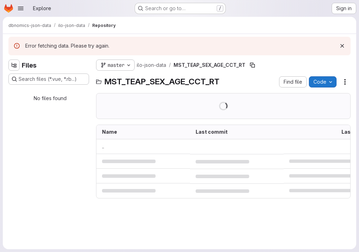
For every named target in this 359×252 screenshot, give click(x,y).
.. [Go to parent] (103, 146)
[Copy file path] (252, 65)
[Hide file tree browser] (14, 65)
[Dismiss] (342, 46)
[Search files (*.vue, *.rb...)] (48, 79)
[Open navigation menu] (20, 8)
